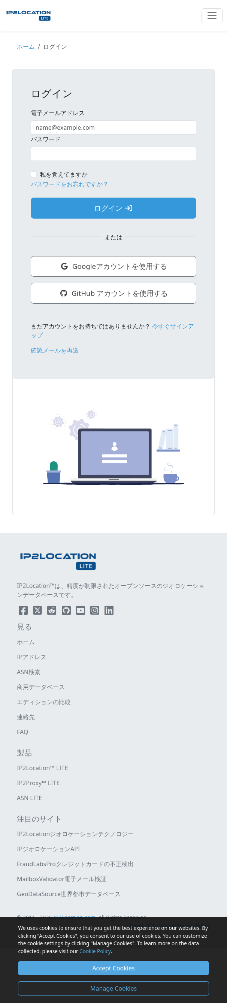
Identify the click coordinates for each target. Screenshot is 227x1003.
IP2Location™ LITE (42, 768)
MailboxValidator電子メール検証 (61, 879)
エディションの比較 (44, 702)
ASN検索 (28, 672)
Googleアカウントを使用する (113, 266)
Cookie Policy (95, 951)
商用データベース (41, 687)
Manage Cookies (113, 988)
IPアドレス (31, 657)
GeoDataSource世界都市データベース (69, 894)
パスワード (46, 139)
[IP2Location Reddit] (52, 612)
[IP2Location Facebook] (24, 612)
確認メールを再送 (55, 350)
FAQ (22, 732)
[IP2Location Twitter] (38, 612)
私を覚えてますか (64, 174)
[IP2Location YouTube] (81, 612)
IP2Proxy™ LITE (38, 783)
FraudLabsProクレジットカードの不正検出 (75, 864)
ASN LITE (29, 798)
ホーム (26, 46)
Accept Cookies (113, 968)
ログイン (113, 208)
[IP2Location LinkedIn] (109, 612)
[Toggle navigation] (212, 15)
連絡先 (26, 717)
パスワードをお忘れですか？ (70, 184)
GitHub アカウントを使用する (113, 293)
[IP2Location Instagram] (95, 612)
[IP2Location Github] (67, 612)
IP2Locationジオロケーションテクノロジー (75, 834)
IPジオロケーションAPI (48, 849)
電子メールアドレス (58, 113)
